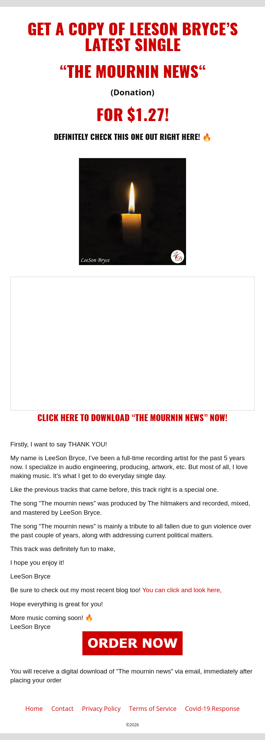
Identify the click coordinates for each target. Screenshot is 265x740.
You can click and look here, (182, 590)
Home (34, 708)
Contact (62, 708)
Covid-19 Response (212, 708)
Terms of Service (152, 708)
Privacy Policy (101, 708)
